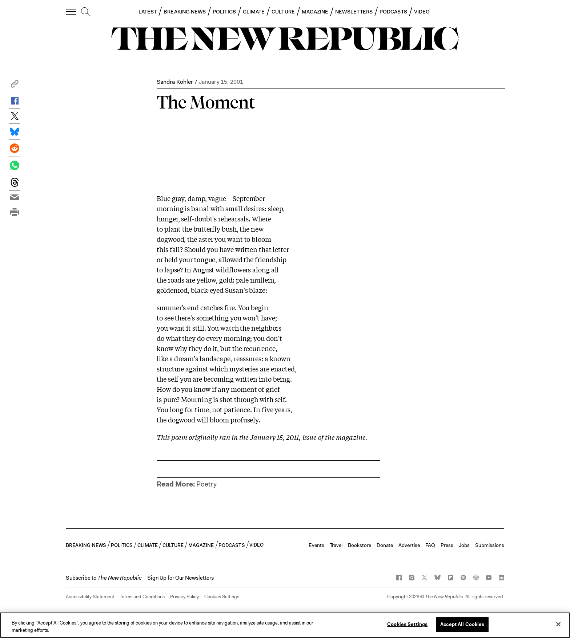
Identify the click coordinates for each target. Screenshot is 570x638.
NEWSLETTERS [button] (354, 11)
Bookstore (359, 545)
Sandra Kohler (175, 82)
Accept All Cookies (462, 624)
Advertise (409, 545)
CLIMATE (254, 11)
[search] (85, 12)
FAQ (430, 545)
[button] (14, 85)
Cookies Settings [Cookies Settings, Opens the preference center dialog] (407, 624)
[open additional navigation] (71, 11)
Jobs (464, 545)
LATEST (148, 11)
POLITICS (224, 11)
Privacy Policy (184, 597)
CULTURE (283, 11)
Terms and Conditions (142, 597)
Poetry (206, 484)
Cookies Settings (221, 597)
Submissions (489, 545)
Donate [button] (385, 545)
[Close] (558, 624)
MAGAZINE (315, 11)
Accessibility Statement (90, 597)
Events (316, 545)
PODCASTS (393, 11)
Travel (336, 545)
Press (447, 545)
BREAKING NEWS (185, 11)
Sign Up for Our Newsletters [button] (180, 578)
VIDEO (422, 11)
